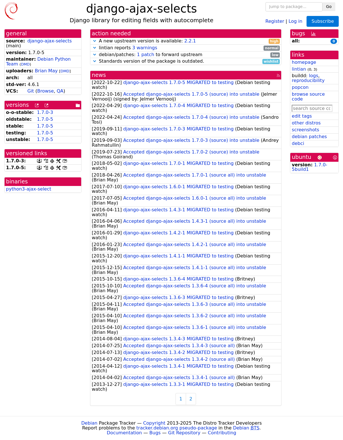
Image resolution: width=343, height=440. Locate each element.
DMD (25, 64)
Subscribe (322, 21)
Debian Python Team (38, 61)
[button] (94, 41)
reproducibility (308, 80)
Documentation (124, 432)
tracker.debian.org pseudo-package (176, 428)
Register (275, 21)
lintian (299, 69)
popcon (300, 87)
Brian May (46, 70)
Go (329, 6)
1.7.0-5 (45, 119)
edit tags (302, 116)
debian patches (309, 136)
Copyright (154, 423)
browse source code (308, 96)
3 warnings (144, 47)
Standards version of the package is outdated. (186, 61)
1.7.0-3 (45, 112)
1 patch (145, 54)
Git (30, 91)
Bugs (155, 432)
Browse (45, 91)
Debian (89, 423)
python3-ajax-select (28, 189)
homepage (304, 62)
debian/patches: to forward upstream (186, 54)
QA (60, 91)
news (99, 75)
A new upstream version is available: (186, 41)
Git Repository (184, 432)
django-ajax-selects (49, 41)
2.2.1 (190, 41)
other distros (306, 123)
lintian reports (186, 48)
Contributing (222, 432)
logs (313, 75)
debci (298, 143)
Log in (295, 21)
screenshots (305, 129)
